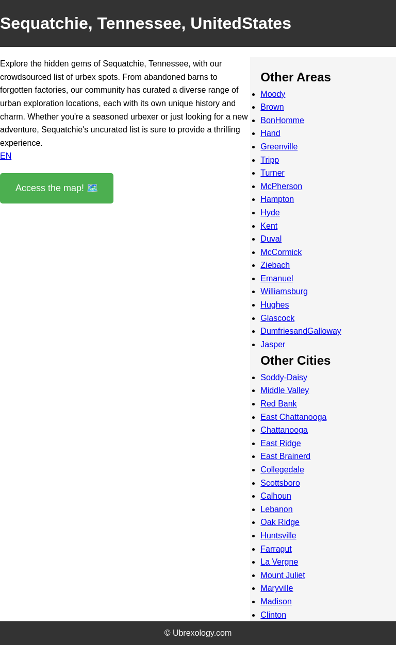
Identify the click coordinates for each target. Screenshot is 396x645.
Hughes (274, 304)
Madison (275, 601)
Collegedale (282, 469)
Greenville (279, 146)
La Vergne (279, 561)
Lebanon (276, 509)
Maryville (276, 588)
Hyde (269, 212)
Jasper (272, 344)
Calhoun (275, 495)
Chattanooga (284, 430)
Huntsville (278, 535)
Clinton (273, 614)
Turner (272, 172)
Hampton (277, 199)
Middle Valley (284, 390)
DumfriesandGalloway (300, 331)
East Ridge (280, 443)
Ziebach (275, 265)
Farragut (275, 549)
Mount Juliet (282, 575)
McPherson (281, 186)
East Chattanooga (293, 417)
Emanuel (276, 278)
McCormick (281, 252)
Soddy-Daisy (283, 377)
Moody (272, 94)
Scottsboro (280, 483)
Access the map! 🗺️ (56, 188)
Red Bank (278, 403)
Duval (271, 238)
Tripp (269, 160)
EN (5, 155)
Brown (272, 107)
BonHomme (282, 120)
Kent (268, 226)
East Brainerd (285, 456)
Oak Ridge (280, 522)
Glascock (277, 318)
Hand (270, 133)
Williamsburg (284, 291)
